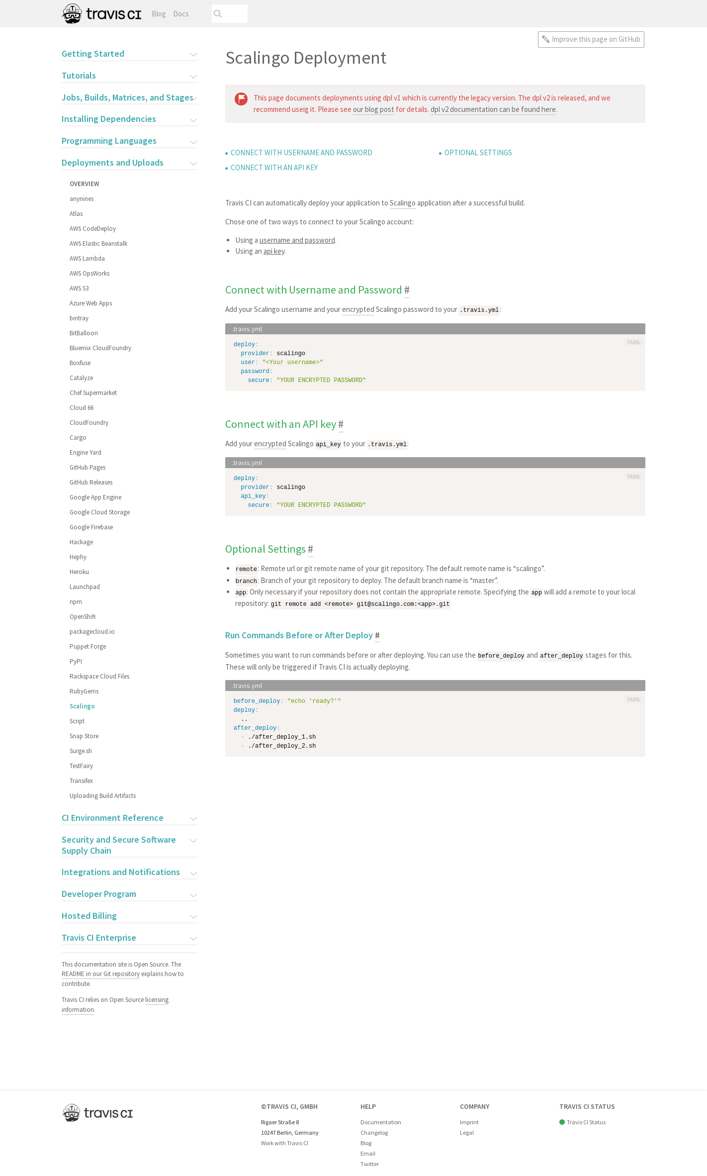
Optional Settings (478, 152)
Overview (84, 184)
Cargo (78, 437)
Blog (159, 13)
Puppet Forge (88, 646)
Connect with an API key (274, 167)
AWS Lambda (87, 258)
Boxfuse (80, 363)
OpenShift (83, 616)
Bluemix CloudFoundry (100, 348)
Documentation (380, 1122)
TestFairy (81, 766)
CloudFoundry (89, 422)
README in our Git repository (101, 974)
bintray (79, 318)
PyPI (76, 661)
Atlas (76, 213)
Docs (181, 13)
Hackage (81, 542)
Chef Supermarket (93, 393)
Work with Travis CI (284, 1143)
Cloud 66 (81, 407)
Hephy (78, 557)
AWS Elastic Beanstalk (98, 243)
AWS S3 (79, 288)
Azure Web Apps (91, 303)
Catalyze (81, 378)
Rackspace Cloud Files (99, 676)
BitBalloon (84, 333)
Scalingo (82, 706)
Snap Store (84, 736)
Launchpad (85, 587)
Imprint (469, 1122)
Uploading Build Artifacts (103, 795)
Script (77, 721)
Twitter (369, 1164)
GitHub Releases (91, 482)
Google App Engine (95, 497)
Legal (467, 1132)
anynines (81, 199)
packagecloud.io (92, 631)
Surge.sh (81, 751)
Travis (101, 13)
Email (367, 1153)
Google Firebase (91, 527)
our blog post (373, 109)
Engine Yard (85, 452)
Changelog (374, 1132)
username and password (297, 240)
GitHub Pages (87, 467)
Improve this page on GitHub (596, 39)
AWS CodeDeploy (93, 228)
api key (274, 251)
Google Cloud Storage (100, 512)
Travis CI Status (586, 1122)
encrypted (358, 309)
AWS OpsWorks (89, 273)
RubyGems (84, 691)
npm (76, 601)
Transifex (81, 781)
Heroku (79, 572)
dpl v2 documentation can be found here (493, 109)
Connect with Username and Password (301, 152)
